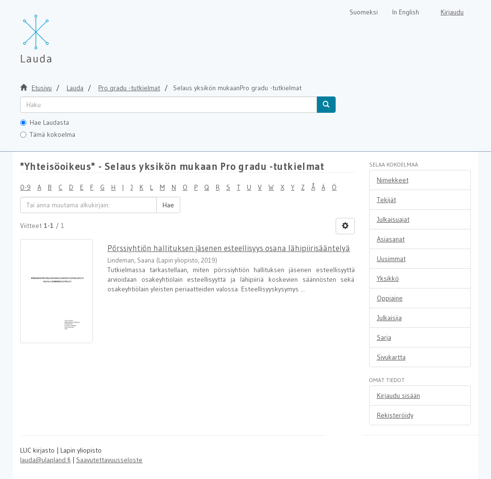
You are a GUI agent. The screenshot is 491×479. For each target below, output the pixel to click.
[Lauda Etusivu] (56, 33)
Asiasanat (391, 239)
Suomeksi (364, 12)
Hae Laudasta (44, 122)
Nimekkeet (393, 180)
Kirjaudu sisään (398, 395)
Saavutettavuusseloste (109, 459)
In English (405, 12)
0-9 (25, 187)
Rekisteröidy (395, 415)
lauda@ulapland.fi (45, 459)
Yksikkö (388, 278)
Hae (168, 205)
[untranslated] (168, 104)
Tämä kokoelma (47, 134)
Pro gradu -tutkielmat (129, 88)
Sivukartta (391, 357)
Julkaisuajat (393, 219)
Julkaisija (389, 317)
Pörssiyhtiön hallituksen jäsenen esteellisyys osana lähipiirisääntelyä (228, 248)
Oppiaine (390, 298)
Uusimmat (391, 258)
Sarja (384, 337)
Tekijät (386, 199)
